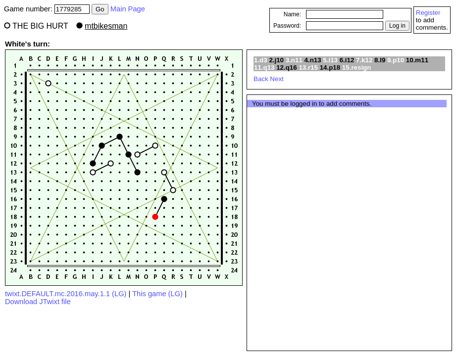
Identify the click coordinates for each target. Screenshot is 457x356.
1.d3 (260, 60)
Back (261, 79)
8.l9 (379, 60)
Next (276, 79)
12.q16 (286, 67)
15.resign (356, 67)
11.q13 (264, 67)
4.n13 (313, 60)
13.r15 (308, 67)
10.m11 (417, 60)
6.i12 (347, 60)
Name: (292, 14)
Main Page (127, 9)
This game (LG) (157, 294)
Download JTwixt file (38, 302)
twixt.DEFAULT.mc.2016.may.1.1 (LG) (65, 294)
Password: (287, 25)
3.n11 (294, 60)
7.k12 (364, 60)
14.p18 (330, 67)
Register (428, 12)
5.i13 (330, 60)
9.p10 (395, 60)
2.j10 (276, 60)
